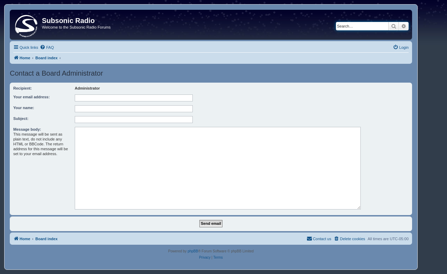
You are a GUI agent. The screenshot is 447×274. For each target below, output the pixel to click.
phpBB (193, 251)
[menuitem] (47, 47)
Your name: (23, 108)
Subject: (20, 118)
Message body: (27, 129)
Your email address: (31, 97)
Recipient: (22, 88)
